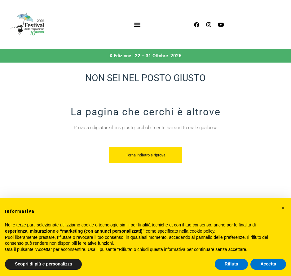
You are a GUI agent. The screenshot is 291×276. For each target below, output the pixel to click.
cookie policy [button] (202, 231)
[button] (137, 25)
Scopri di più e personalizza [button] (43, 263)
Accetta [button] (268, 263)
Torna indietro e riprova (145, 155)
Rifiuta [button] (231, 263)
